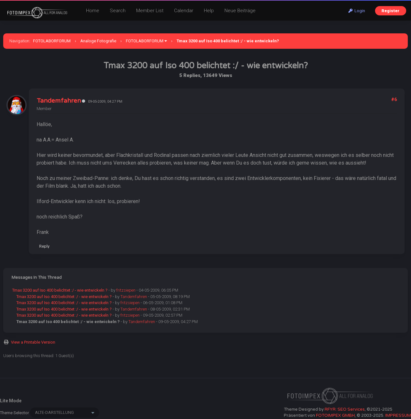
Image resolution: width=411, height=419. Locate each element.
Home (92, 10)
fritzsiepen (126, 290)
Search (118, 10)
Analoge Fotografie (98, 40)
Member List (149, 10)
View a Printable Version (33, 342)
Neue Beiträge (240, 10)
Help (209, 10)
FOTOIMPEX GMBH (335, 415)
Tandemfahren (59, 101)
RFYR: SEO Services (345, 409)
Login (356, 10)
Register (390, 10)
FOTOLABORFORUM (52, 40)
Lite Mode (11, 400)
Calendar (183, 10)
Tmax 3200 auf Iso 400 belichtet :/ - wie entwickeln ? (60, 290)
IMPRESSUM (398, 415)
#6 (394, 99)
